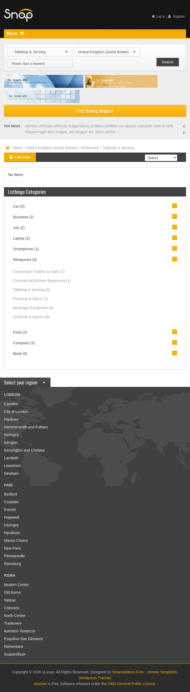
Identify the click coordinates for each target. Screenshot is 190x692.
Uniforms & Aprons (31, 317)
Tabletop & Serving (31, 290)
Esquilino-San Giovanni (23, 639)
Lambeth (11, 458)
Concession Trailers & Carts (39, 271)
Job (19, 228)
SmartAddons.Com (127, 672)
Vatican (10, 600)
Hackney (11, 419)
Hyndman (12, 533)
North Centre (14, 615)
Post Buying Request (95, 110)
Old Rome (12, 592)
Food (20, 332)
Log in (158, 16)
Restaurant (90, 148)
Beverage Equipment (33, 308)
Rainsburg (12, 564)
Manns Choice (16, 540)
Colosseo (11, 608)
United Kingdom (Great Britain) (51, 148)
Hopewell (11, 517)
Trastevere (13, 623)
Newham (11, 473)
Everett (10, 509)
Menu (15, 33)
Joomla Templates (162, 672)
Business (23, 217)
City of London (16, 412)
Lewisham (12, 466)
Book (20, 353)
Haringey (11, 435)
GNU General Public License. (132, 684)
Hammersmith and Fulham (26, 427)
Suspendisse (14, 654)
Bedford (10, 494)
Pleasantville (14, 556)
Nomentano (13, 646)
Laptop (21, 238)
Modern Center (16, 585)
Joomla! (40, 684)
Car (19, 206)
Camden (11, 404)
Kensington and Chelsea (24, 450)
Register (176, 16)
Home (17, 148)
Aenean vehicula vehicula (46, 126)
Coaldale (11, 502)
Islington (11, 442)
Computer (24, 343)
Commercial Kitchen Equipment (42, 281)
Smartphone (26, 249)
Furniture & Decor (30, 299)
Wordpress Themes (95, 678)
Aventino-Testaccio (19, 631)
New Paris (12, 548)
